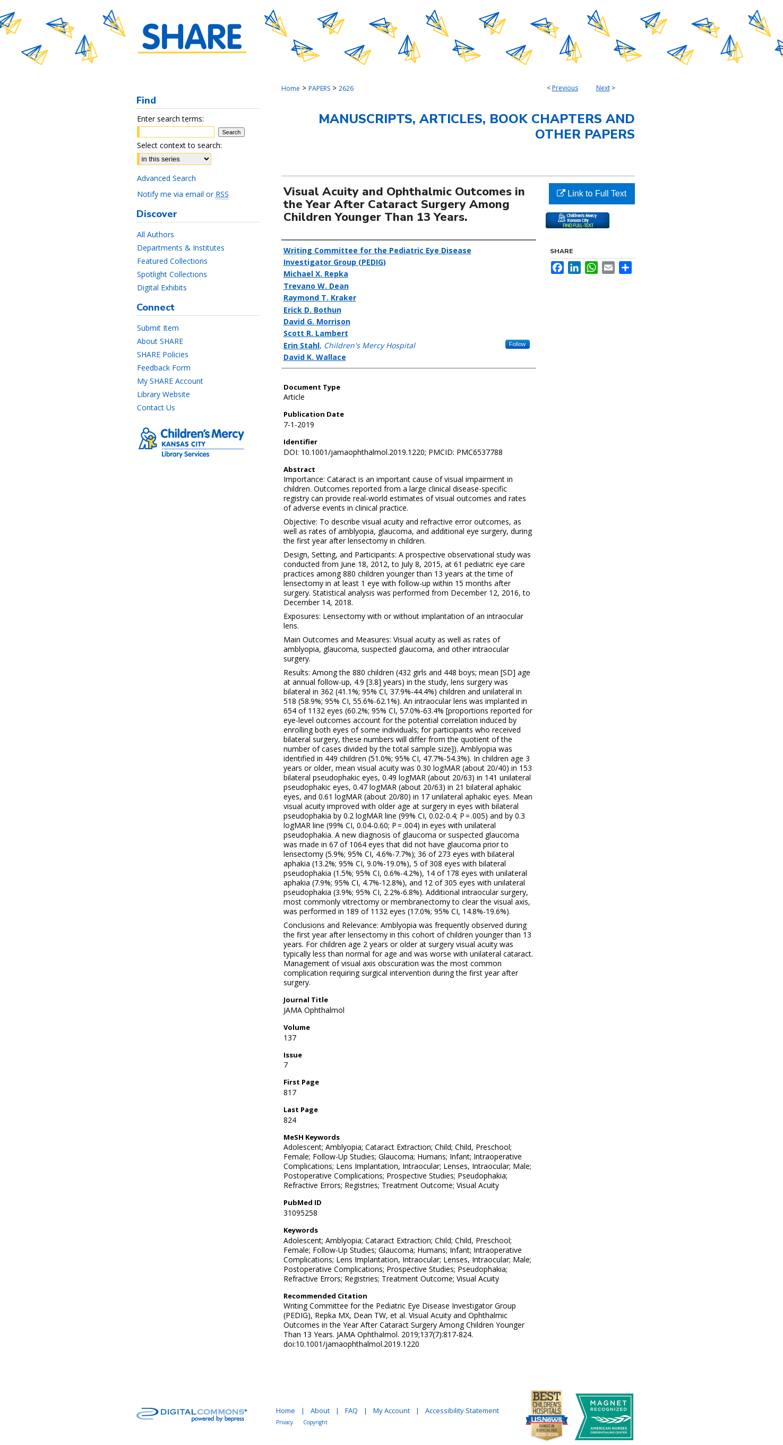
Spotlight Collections (172, 274)
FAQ (351, 1410)
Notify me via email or (183, 194)
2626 (346, 88)
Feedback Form (164, 368)
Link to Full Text (591, 193)
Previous (565, 87)
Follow (517, 344)
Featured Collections (172, 261)
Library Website (163, 394)
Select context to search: (179, 145)
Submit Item (158, 328)
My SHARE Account (170, 381)
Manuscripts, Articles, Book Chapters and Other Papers (477, 126)
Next (603, 87)
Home (290, 88)
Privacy (284, 1422)
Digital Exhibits (162, 287)
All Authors (155, 234)
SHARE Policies (162, 354)
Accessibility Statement (462, 1410)
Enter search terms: (170, 119)
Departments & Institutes (181, 248)
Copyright (315, 1422)
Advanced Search (166, 178)
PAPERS (319, 88)
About (320, 1410)
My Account (391, 1410)
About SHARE (160, 341)
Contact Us (156, 407)
